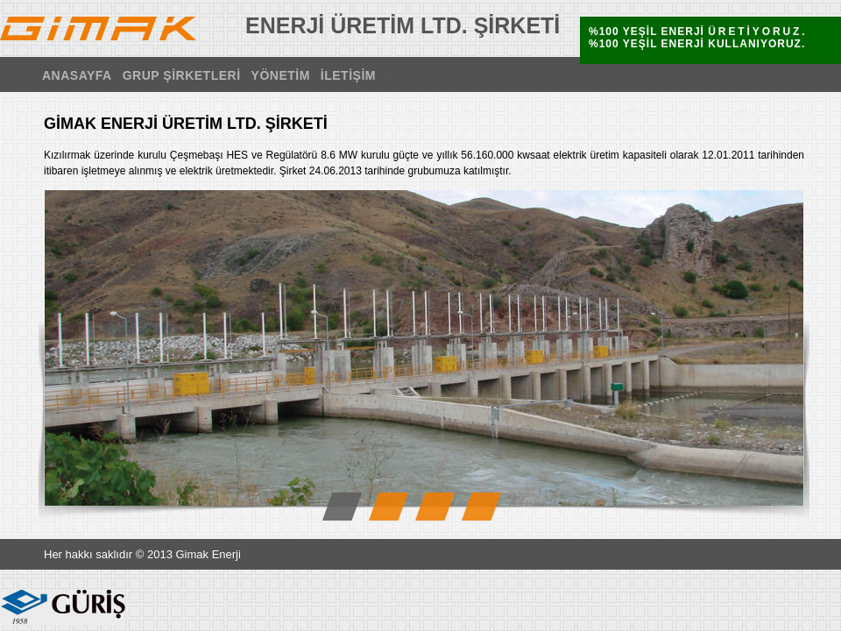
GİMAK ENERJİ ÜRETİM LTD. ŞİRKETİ (98, 28)
